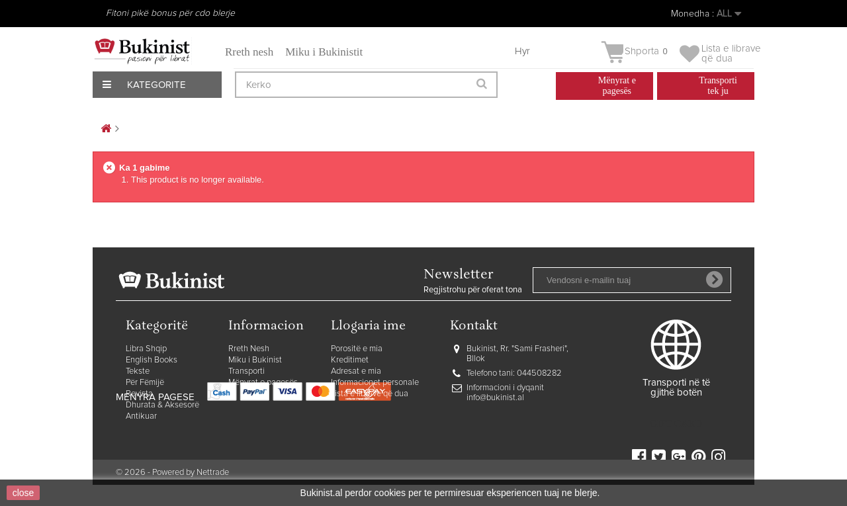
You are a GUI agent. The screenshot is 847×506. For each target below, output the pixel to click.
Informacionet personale (375, 382)
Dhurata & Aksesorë (162, 405)
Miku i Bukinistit (324, 52)
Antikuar (141, 416)
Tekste (138, 371)
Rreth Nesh (248, 349)
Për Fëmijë (145, 382)
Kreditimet (350, 360)
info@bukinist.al (495, 398)
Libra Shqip (146, 349)
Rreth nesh (249, 52)
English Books (151, 360)
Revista (139, 394)
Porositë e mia (356, 349)
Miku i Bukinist (255, 360)
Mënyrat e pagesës (263, 382)
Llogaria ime (368, 326)
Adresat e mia (356, 371)
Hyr (522, 51)
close (23, 492)
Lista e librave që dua (369, 394)
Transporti (246, 371)
